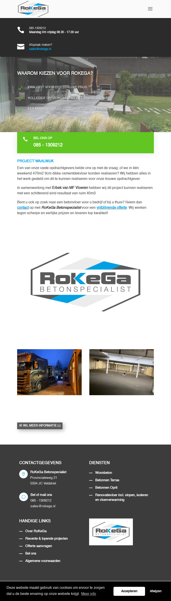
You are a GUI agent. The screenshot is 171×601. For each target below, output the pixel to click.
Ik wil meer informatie (38, 425)
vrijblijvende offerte (112, 208)
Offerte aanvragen (38, 546)
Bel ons (30, 553)
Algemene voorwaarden (42, 561)
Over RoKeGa (35, 531)
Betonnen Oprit (106, 487)
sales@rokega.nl (40, 49)
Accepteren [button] (129, 591)
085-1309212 (37, 28)
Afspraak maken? (40, 45)
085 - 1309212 (47, 145)
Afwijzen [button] (156, 591)
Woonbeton (103, 473)
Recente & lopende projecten (46, 538)
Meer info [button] (88, 594)
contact (23, 208)
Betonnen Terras (107, 480)
